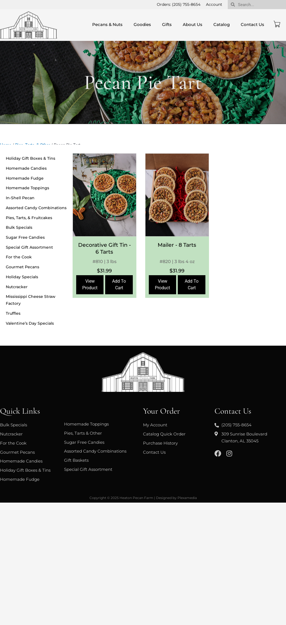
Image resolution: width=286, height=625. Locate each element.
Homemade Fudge (25, 178)
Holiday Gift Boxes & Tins (30, 158)
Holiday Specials (22, 276)
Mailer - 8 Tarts (177, 245)
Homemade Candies (26, 168)
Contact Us (252, 24)
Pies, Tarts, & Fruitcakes (29, 217)
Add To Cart (119, 285)
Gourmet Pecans (22, 266)
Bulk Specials (19, 227)
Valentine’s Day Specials (30, 323)
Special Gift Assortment (29, 247)
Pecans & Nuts (107, 24)
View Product (89, 285)
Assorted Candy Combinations (36, 207)
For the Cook (19, 257)
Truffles (13, 313)
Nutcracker (17, 286)
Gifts (167, 24)
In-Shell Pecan (20, 197)
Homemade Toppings (27, 187)
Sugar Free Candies (25, 237)
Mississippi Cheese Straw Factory (30, 300)
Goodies (142, 24)
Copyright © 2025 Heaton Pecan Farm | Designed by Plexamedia (143, 498)
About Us (192, 24)
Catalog (221, 24)
